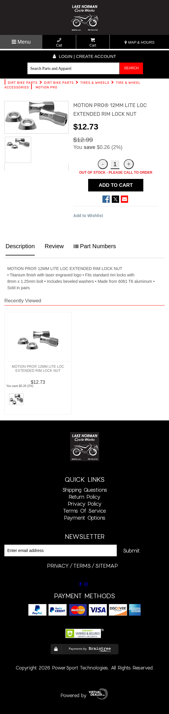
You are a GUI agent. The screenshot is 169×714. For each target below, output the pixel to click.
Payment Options (84, 517)
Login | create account (84, 56)
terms (82, 565)
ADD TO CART (116, 185)
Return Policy (84, 496)
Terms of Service (84, 510)
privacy (58, 565)
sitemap (106, 565)
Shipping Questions (84, 489)
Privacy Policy (85, 503)
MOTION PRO (47, 87)
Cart (93, 42)
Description (20, 246)
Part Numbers (95, 246)
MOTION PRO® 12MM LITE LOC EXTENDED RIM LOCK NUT (38, 369)
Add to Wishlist (88, 215)
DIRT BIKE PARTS (23, 83)
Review (54, 246)
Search (131, 68)
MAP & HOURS (139, 42)
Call (59, 42)
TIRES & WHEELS (94, 83)
